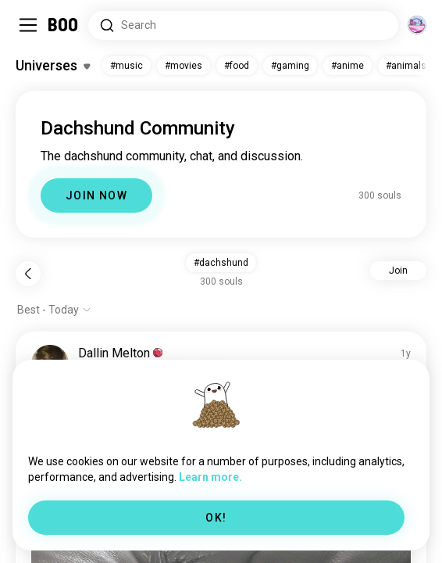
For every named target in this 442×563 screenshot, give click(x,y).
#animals (406, 65)
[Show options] (54, 309)
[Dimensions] (417, 25)
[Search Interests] (243, 25)
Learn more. (210, 477)
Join (398, 270)
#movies (183, 65)
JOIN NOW (96, 195)
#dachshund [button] (221, 262)
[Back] (28, 273)
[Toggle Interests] (53, 66)
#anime (347, 65)
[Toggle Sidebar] (28, 25)
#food (236, 65)
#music (126, 65)
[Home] (63, 25)
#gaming (290, 65)
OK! (215, 517)
